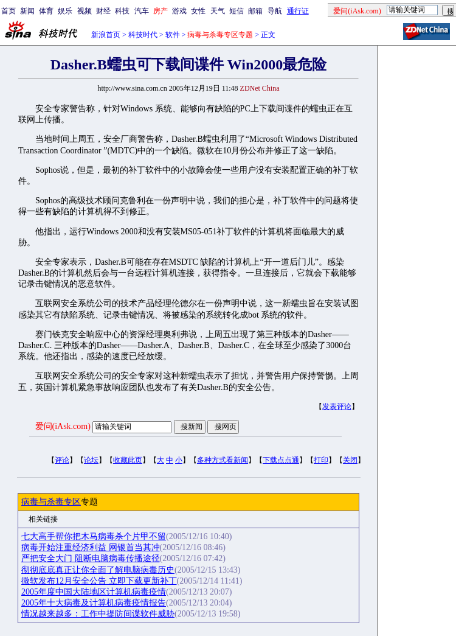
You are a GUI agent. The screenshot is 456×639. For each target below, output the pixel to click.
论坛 (91, 460)
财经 (103, 11)
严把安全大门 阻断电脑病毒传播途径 (90, 558)
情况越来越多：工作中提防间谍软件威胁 (97, 613)
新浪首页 (105, 34)
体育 (46, 11)
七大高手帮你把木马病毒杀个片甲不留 (93, 536)
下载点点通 (281, 460)
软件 (172, 34)
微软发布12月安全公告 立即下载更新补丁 (99, 580)
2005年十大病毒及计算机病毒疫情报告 (93, 602)
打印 (321, 460)
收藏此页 (127, 460)
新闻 (27, 11)
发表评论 (336, 406)
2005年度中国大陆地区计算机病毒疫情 (93, 591)
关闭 (350, 460)
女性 (198, 11)
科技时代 (142, 34)
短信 (236, 11)
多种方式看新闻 (222, 460)
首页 (8, 11)
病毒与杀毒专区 (51, 501)
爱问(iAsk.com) (63, 426)
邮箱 (255, 11)
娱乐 (65, 11)
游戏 (179, 11)
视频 (84, 11)
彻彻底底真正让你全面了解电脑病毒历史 (97, 569)
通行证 (298, 11)
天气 (217, 11)
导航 (275, 11)
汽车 (141, 11)
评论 (62, 460)
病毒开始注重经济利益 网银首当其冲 (90, 547)
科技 (122, 11)
